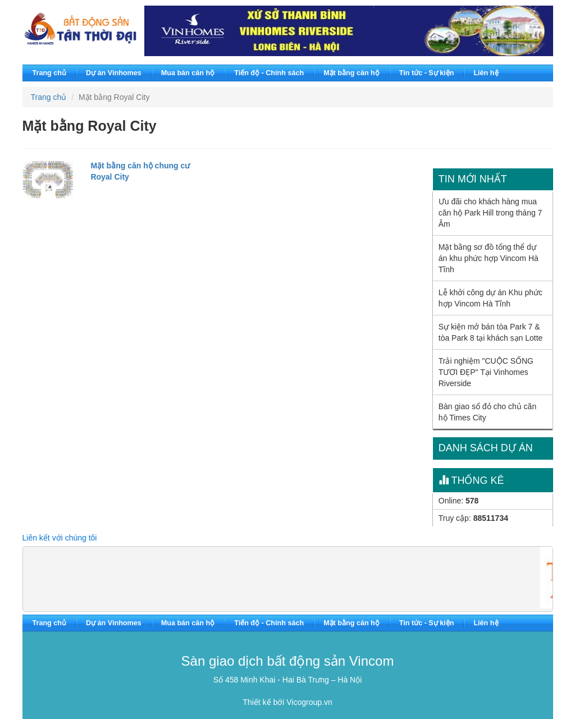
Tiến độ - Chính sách (269, 73)
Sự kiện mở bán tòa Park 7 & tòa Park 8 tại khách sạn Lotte (491, 332)
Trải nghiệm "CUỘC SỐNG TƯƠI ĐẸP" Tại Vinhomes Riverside (486, 372)
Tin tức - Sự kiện (426, 73)
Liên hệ (485, 73)
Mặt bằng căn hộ (351, 73)
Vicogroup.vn (309, 702)
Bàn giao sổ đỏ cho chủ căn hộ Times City (487, 412)
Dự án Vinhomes (114, 73)
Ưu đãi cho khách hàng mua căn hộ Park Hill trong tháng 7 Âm (490, 212)
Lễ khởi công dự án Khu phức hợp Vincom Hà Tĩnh (490, 298)
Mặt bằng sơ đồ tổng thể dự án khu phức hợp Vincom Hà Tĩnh (489, 258)
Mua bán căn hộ (188, 73)
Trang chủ (49, 73)
